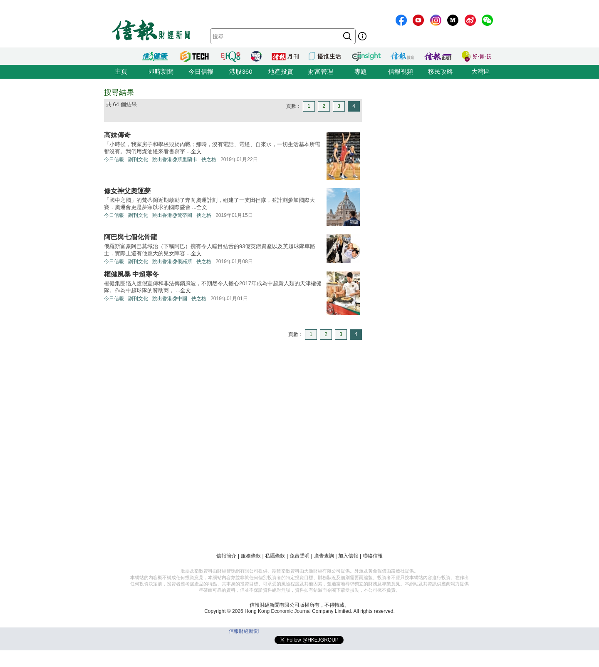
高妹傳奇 (117, 135)
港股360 (240, 71)
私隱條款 (275, 556)
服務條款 (251, 556)
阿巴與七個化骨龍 (130, 237)
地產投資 (280, 71)
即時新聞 (161, 71)
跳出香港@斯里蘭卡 (174, 159)
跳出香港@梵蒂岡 (172, 215)
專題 (360, 71)
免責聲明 (299, 556)
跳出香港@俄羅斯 (172, 261)
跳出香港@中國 (169, 298)
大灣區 (480, 71)
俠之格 (208, 159)
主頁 (121, 71)
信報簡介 (226, 556)
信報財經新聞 (244, 631)
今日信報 (200, 71)
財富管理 (320, 71)
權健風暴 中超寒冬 (131, 274)
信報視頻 (400, 71)
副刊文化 (138, 159)
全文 (196, 151)
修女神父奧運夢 (127, 190)
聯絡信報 (373, 556)
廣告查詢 (324, 556)
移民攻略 (440, 71)
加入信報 (348, 556)
